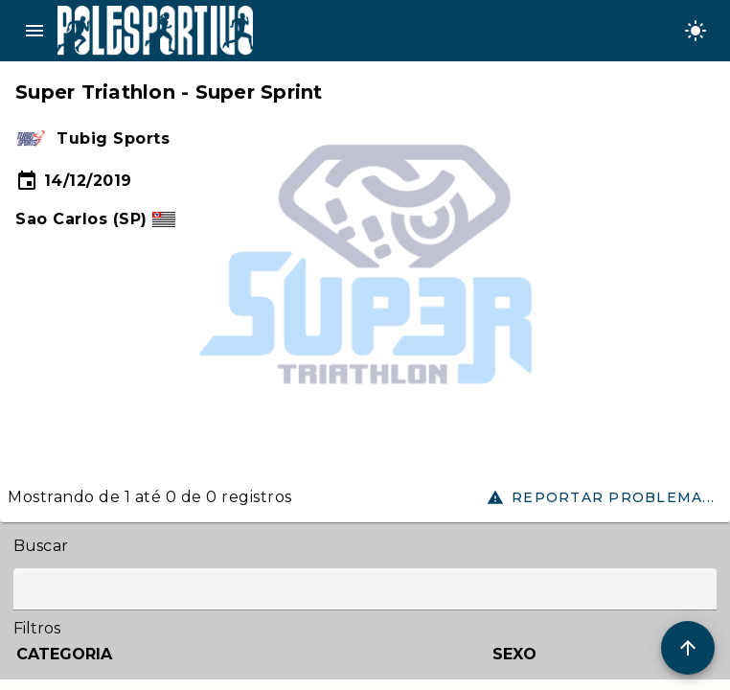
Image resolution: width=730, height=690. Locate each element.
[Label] (365, 589)
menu (34, 30)
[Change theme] (696, 31)
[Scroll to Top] (688, 648)
